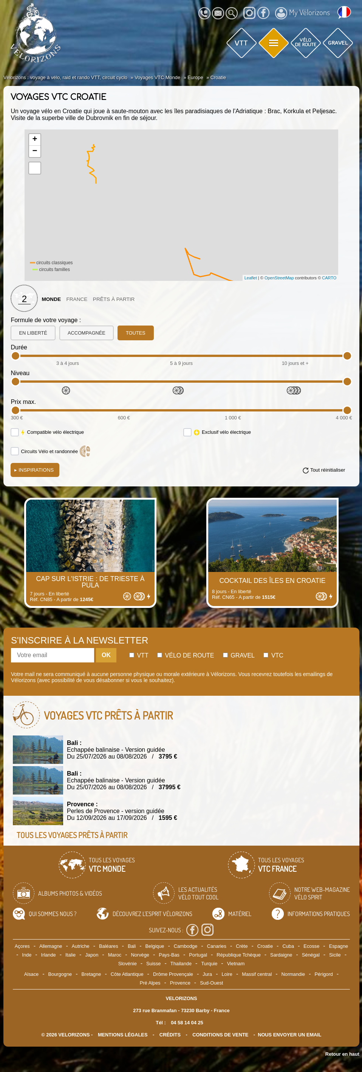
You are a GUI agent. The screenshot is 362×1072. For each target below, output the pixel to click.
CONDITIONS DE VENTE (220, 1035)
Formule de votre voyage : (46, 320)
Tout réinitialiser (327, 470)
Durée (19, 347)
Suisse (153, 963)
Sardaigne (281, 955)
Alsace (31, 974)
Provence (180, 983)
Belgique (154, 946)
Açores (22, 946)
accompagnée (86, 333)
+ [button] (34, 139)
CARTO (329, 278)
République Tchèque (238, 955)
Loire (226, 974)
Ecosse (311, 946)
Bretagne (91, 974)
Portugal (198, 955)
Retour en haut (342, 1054)
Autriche (81, 946)
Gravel (239, 655)
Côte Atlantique (127, 974)
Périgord (323, 974)
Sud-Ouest (211, 983)
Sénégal (311, 955)
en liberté (33, 333)
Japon (91, 955)
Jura (207, 974)
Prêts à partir (114, 299)
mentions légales (123, 1035)
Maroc (115, 955)
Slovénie (127, 963)
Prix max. (23, 402)
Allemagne (50, 946)
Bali (132, 946)
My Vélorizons (302, 13)
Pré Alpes (150, 983)
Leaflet (250, 278)
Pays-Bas (169, 955)
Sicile (335, 955)
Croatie (265, 946)
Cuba (288, 946)
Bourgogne (60, 974)
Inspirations (34, 470)
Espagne (338, 946)
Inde (26, 955)
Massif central (257, 974)
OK (106, 655)
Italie (70, 955)
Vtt (139, 655)
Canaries (216, 946)
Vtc (273, 655)
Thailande (181, 963)
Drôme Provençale (173, 974)
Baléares (108, 946)
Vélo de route (185, 655)
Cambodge (186, 946)
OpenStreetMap (279, 278)
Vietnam (236, 963)
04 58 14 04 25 (187, 1022)
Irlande (48, 955)
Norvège (140, 955)
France (76, 299)
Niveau (20, 373)
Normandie (293, 974)
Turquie (209, 963)
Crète (242, 946)
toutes (135, 333)
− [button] (34, 151)
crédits (170, 1035)
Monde (51, 299)
